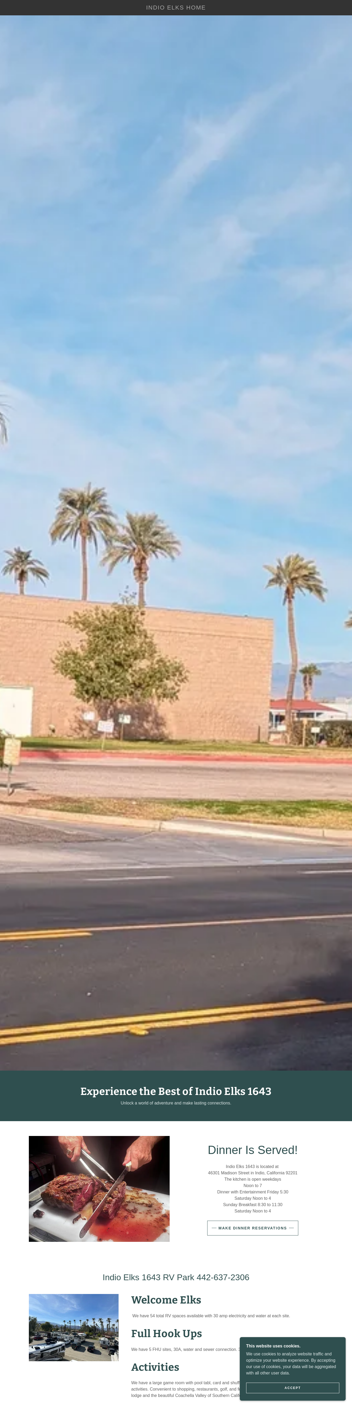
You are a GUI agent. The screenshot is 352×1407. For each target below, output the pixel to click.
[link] (176, 8)
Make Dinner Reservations (253, 1228)
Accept (293, 1388)
